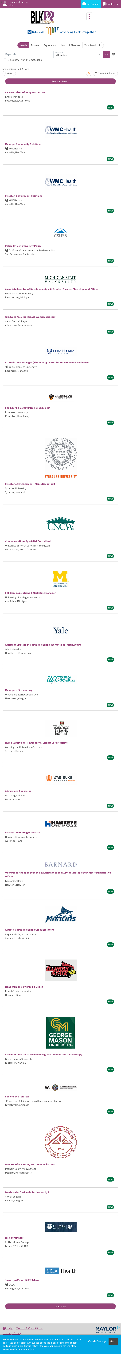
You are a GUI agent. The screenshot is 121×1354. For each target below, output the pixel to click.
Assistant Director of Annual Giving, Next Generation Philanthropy (43, 1054)
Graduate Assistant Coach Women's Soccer (30, 316)
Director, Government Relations (23, 195)
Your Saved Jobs (93, 45)
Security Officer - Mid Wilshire (22, 1280)
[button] (113, 54)
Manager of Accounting (18, 690)
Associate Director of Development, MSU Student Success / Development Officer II (52, 289)
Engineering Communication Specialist (27, 407)
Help (8, 1328)
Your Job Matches (70, 45)
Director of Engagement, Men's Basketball (30, 483)
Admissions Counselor (18, 790)
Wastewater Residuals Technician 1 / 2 (27, 1192)
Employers (110, 4)
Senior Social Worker (17, 1096)
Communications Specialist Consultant (28, 541)
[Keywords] (29, 54)
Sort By (8, 73)
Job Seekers (90, 4)
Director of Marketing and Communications (30, 1164)
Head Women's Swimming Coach (24, 986)
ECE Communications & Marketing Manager (30, 592)
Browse (35, 45)
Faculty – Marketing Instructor (22, 832)
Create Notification (105, 73)
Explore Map (50, 45)
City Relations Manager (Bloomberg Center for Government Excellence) (47, 362)
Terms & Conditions (29, 1328)
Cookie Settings (97, 1341)
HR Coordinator (14, 1237)
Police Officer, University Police (23, 245)
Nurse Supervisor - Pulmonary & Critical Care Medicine (36, 742)
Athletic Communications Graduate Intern (29, 929)
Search (23, 45)
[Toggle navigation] (89, 16)
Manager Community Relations (23, 144)
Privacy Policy (12, 1333)
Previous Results (60, 81)
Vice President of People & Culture (25, 92)
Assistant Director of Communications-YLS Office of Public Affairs (43, 644)
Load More (60, 1306)
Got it (113, 1341)
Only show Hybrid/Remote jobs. (25, 59)
